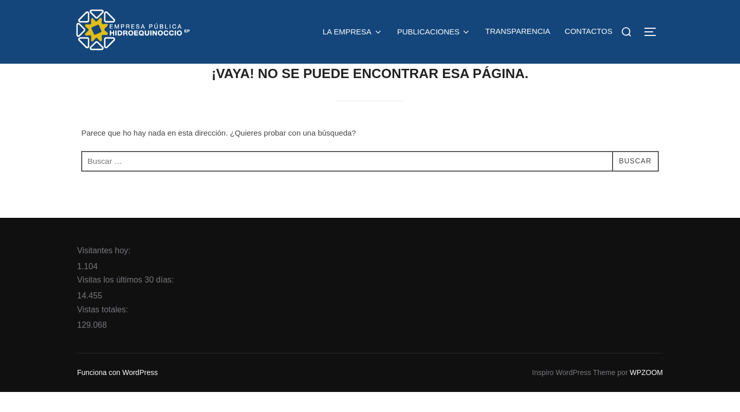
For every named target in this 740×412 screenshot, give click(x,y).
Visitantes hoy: (105, 270)
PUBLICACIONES (434, 31)
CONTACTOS (589, 31)
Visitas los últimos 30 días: (126, 300)
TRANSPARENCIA (517, 31)
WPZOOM (646, 392)
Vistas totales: (104, 329)
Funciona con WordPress (117, 392)
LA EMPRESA (353, 31)
